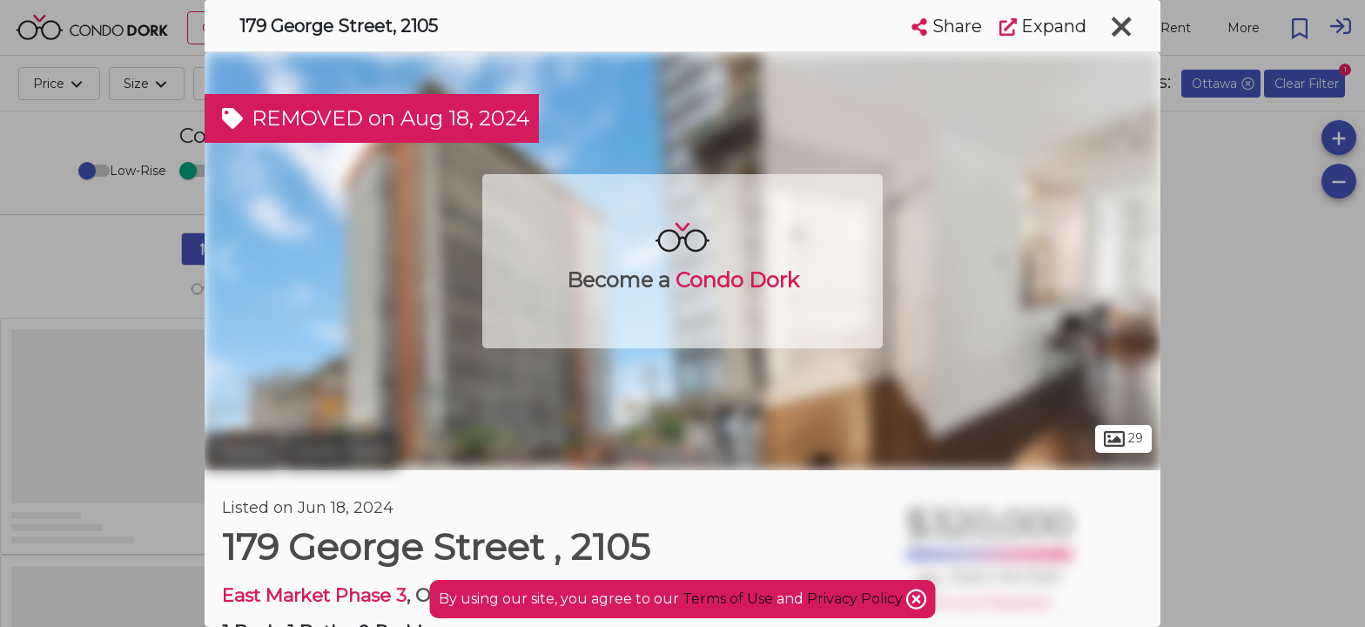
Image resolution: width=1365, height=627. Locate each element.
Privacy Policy (856, 598)
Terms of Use (727, 598)
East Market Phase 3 (314, 595)
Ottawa (242, 451)
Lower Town (341, 451)
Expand (1042, 26)
